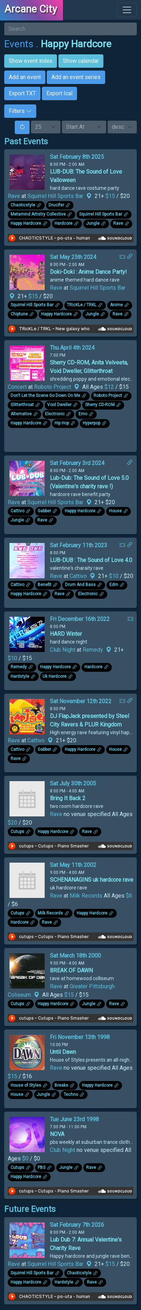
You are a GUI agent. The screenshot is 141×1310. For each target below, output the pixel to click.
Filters (20, 111)
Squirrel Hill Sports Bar (55, 196)
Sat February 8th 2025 (77, 156)
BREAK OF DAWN (71, 970)
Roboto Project (52, 387)
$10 (114, 576)
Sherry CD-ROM (100, 405)
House (115, 511)
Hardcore (63, 223)
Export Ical (59, 93)
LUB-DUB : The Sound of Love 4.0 (91, 560)
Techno (71, 1094)
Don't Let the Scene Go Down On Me (45, 395)
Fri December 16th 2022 (80, 619)
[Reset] (22, 127)
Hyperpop (91, 423)
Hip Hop (62, 423)
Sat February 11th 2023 (78, 545)
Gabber (44, 511)
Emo (82, 414)
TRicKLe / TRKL (81, 305)
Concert (17, 387)
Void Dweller (59, 405)
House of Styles (26, 1085)
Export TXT (22, 93)
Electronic (55, 414)
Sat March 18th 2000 (75, 955)
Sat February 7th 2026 (77, 1224)
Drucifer (56, 205)
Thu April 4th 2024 (72, 347)
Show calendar (81, 61)
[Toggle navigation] (127, 10)
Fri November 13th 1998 (80, 1037)
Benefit (44, 584)
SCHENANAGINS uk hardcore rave (91, 879)
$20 (13, 822)
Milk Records (86, 895)
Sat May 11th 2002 (73, 865)
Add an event (25, 77)
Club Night (62, 649)
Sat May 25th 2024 (73, 257)
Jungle (93, 223)
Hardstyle (20, 676)
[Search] (70, 29)
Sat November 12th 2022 (80, 701)
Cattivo (17, 511)
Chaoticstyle (23, 205)
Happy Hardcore (76, 44)
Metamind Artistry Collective (38, 214)
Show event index (30, 61)
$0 (26, 1158)
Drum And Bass (80, 584)
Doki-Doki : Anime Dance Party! (88, 271)
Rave (14, 196)
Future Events (30, 1209)
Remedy (93, 649)
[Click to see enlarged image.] (27, 172)
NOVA (57, 1134)
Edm (113, 584)
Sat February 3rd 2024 (77, 463)
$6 (129, 895)
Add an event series (76, 77)
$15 (110, 196)
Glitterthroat (22, 405)
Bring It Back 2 (67, 798)
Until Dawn (63, 1052)
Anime (116, 305)
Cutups (17, 831)
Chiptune (19, 314)
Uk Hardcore (54, 676)
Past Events (26, 141)
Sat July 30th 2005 (73, 783)
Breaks (61, 1085)
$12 (109, 387)
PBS (41, 1167)
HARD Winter (66, 633)
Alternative (21, 414)
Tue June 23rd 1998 (74, 1119)
